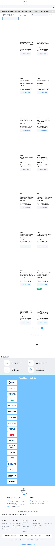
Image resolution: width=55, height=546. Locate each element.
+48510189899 (12, 503)
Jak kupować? (36, 527)
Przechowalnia (15, 527)
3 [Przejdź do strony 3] (35, 328)
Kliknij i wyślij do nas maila (38, 503)
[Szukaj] (53, 6)
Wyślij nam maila (6, 357)
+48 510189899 (35, 500)
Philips (21, 40)
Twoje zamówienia (16, 523)
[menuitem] (4, 11)
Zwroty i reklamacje (7, 530)
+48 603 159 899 (6, 356)
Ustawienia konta (16, 525)
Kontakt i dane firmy (47, 523)
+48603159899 (12, 500)
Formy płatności (26, 524)
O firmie (44, 525)
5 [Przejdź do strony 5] (38, 328)
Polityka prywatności (37, 525)
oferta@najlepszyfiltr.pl (14, 506)
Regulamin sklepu (37, 523)
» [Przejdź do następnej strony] (42, 328)
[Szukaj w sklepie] (27, 7)
